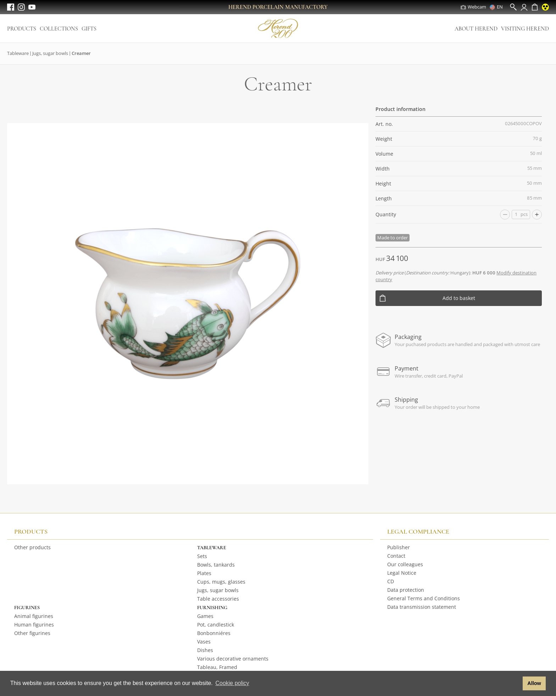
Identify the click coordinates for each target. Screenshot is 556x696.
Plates (204, 573)
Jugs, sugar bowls (50, 53)
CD (390, 581)
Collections (59, 28)
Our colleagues (405, 564)
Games (205, 616)
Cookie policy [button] (232, 683)
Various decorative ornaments (232, 658)
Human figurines (34, 624)
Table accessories (218, 598)
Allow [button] (534, 683)
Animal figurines (33, 616)
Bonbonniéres (213, 633)
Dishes (205, 650)
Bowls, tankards (216, 564)
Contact (396, 555)
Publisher (398, 547)
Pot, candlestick (215, 624)
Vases (204, 641)
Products (21, 28)
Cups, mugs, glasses (221, 581)
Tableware (18, 53)
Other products (32, 547)
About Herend (476, 28)
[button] (515, 683)
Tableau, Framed (217, 667)
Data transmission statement (421, 606)
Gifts (89, 28)
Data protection (405, 589)
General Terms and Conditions (423, 598)
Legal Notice (401, 572)
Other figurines (32, 633)
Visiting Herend (525, 28)
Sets (202, 556)
